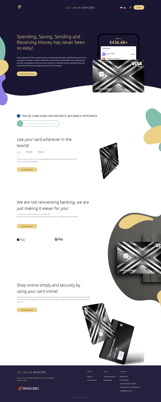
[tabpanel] (47, 162)
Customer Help (92, 380)
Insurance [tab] (41, 152)
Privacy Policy (108, 380)
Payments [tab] (29, 152)
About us (90, 376)
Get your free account (27, 74)
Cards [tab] (19, 152)
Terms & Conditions (109, 376)
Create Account (27, 170)
